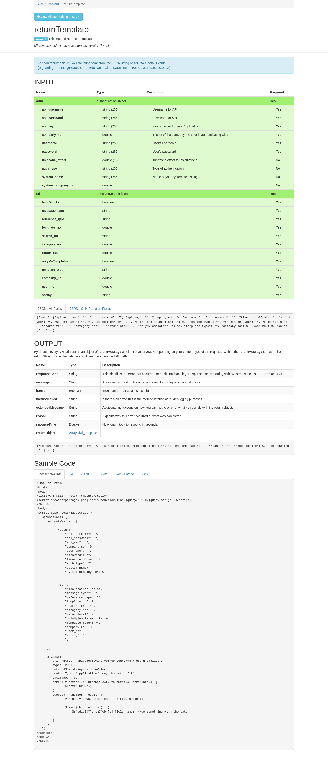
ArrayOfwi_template (83, 433)
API (40, 4)
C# (71, 474)
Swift (103, 474)
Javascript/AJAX (49, 474)
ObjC (146, 474)
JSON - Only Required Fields (90, 308)
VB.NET (86, 474)
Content (53, 4)
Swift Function (125, 474)
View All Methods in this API (58, 16)
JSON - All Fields (50, 308)
